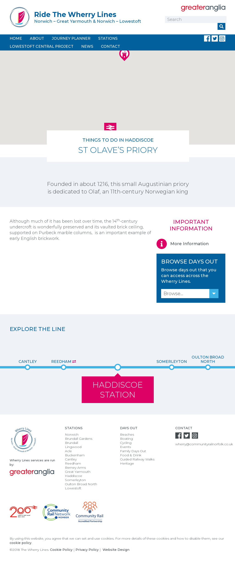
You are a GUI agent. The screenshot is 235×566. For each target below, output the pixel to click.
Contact (110, 46)
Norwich (71, 434)
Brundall (71, 443)
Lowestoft (73, 488)
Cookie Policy (61, 550)
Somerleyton (172, 361)
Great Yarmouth (77, 472)
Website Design (116, 550)
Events (125, 447)
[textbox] (189, 293)
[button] (110, 128)
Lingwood (73, 447)
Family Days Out (133, 451)
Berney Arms (75, 467)
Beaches (127, 434)
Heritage (127, 463)
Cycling (125, 443)
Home (16, 38)
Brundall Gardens (78, 439)
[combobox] (189, 293)
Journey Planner (71, 38)
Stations (108, 38)
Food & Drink (130, 455)
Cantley (28, 361)
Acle (68, 451)
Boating (126, 439)
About (37, 38)
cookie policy (20, 543)
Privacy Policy (87, 550)
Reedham (63, 361)
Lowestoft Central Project (41, 46)
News (87, 46)
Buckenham (75, 455)
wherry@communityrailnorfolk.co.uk (204, 444)
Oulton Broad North (208, 359)
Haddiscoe (73, 476)
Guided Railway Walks (137, 459)
